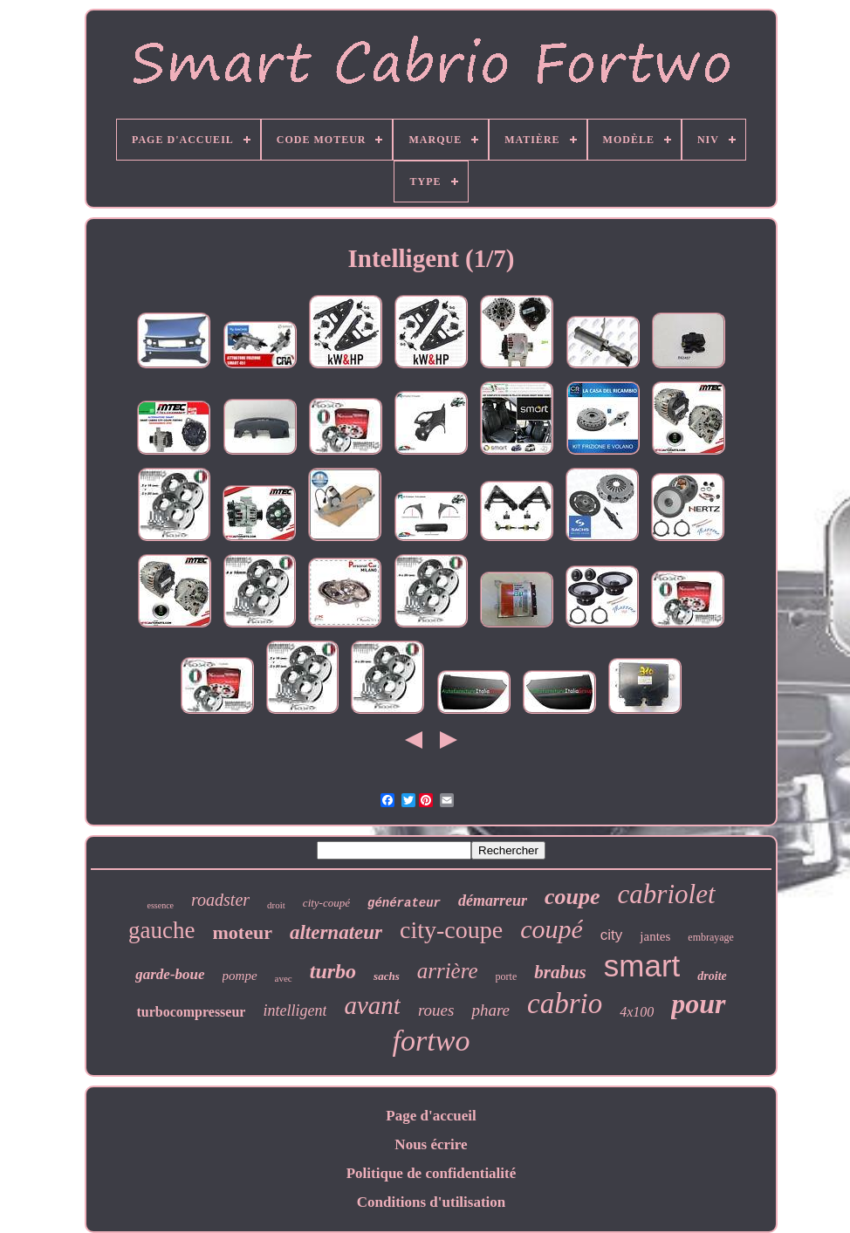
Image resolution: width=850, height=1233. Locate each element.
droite (711, 976)
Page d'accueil (431, 1115)
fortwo (431, 1040)
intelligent (294, 1010)
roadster (220, 899)
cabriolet (667, 894)
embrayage (711, 937)
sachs (387, 976)
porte (507, 976)
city (611, 935)
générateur (404, 903)
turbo (333, 971)
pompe (240, 976)
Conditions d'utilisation (431, 1202)
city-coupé (326, 902)
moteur (242, 932)
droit (276, 905)
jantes (655, 936)
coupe (572, 896)
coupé (551, 928)
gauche (161, 930)
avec (283, 978)
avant (372, 1005)
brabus (560, 972)
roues (436, 1010)
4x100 (637, 1011)
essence (160, 905)
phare (490, 1010)
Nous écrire (430, 1144)
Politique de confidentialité (431, 1173)
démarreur (492, 900)
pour (698, 1003)
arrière (447, 971)
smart (642, 966)
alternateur (336, 932)
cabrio (564, 1003)
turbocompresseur (190, 1011)
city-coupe (451, 929)
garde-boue (169, 974)
